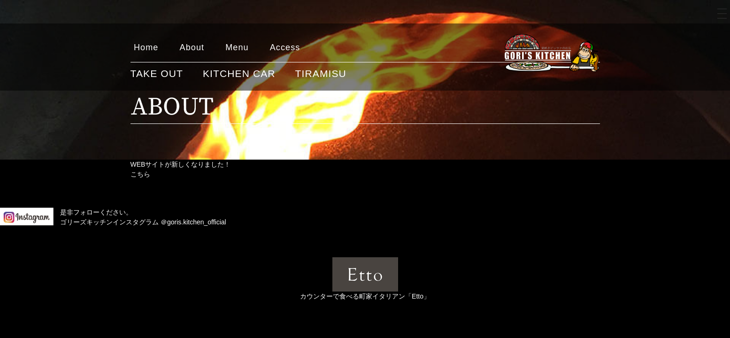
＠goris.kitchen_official (193, 222)
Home (146, 47)
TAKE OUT (157, 73)
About (192, 47)
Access (285, 47)
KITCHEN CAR (239, 73)
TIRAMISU (320, 73)
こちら (140, 174)
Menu (237, 47)
